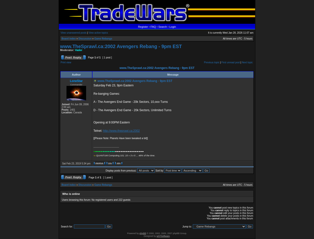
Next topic (247, 62)
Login (172, 26)
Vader (78, 50)
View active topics (98, 32)
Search (162, 26)
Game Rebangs (103, 38)
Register (143, 26)
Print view (66, 62)
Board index (69, 38)
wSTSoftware (163, 236)
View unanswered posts (73, 32)
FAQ (153, 26)
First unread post (231, 62)
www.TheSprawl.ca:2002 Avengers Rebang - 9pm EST (121, 46)
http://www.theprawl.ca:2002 (121, 131)
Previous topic (212, 62)
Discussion (85, 38)
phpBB (142, 233)
